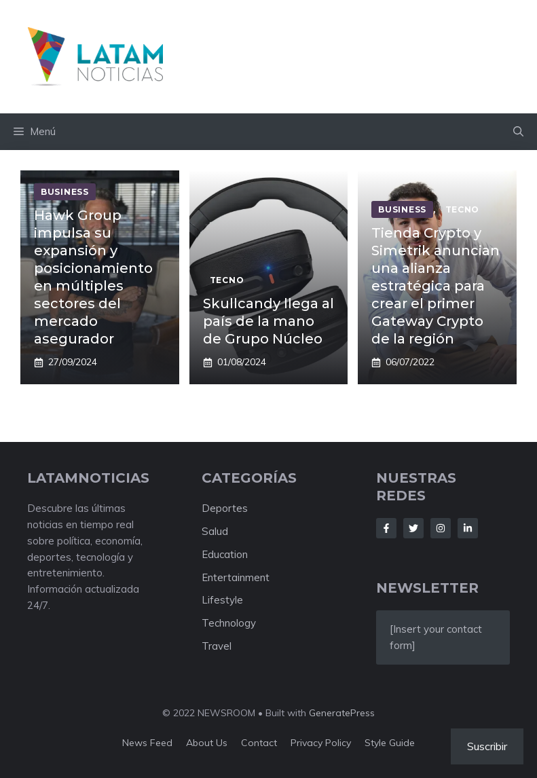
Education (225, 554)
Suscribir (487, 746)
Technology (229, 622)
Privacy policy (321, 743)
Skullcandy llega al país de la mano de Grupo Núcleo (268, 321)
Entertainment (236, 577)
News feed (147, 743)
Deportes (225, 508)
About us (206, 743)
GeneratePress (342, 713)
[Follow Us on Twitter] (413, 528)
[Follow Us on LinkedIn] (468, 528)
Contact (259, 743)
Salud (215, 531)
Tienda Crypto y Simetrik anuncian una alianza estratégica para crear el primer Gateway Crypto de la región (435, 286)
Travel (217, 646)
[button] (518, 131)
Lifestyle (222, 599)
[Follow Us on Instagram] (440, 528)
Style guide (390, 743)
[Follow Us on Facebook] (386, 528)
